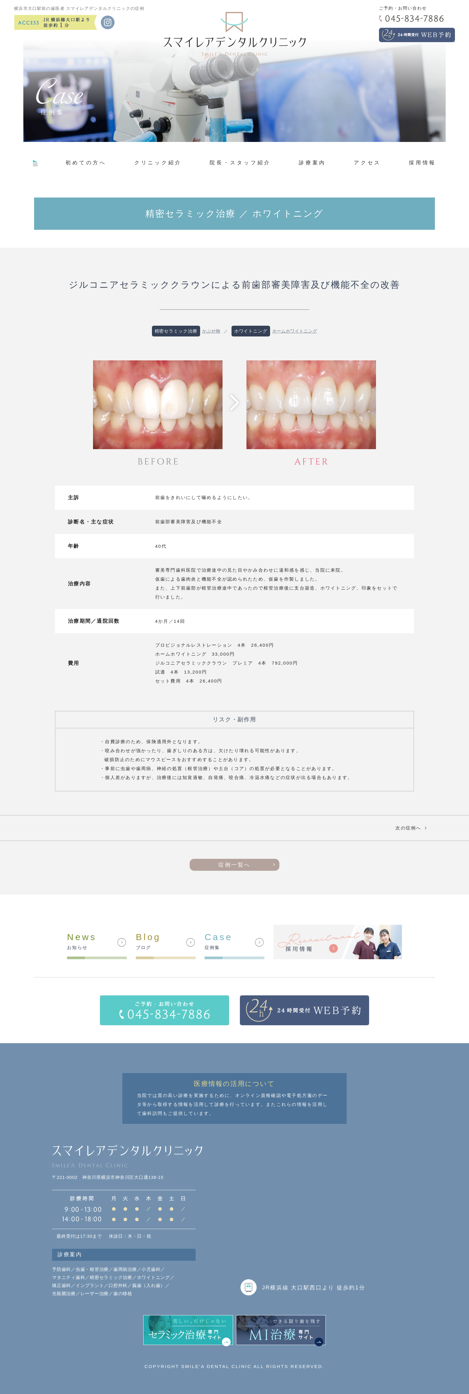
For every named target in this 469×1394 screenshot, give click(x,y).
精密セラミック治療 (176, 330)
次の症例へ (412, 827)
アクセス (367, 162)
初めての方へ (86, 162)
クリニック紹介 (158, 162)
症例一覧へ (234, 865)
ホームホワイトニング (294, 330)
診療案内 (312, 162)
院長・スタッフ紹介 (240, 162)
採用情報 (422, 162)
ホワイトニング (250, 330)
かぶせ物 (211, 330)
